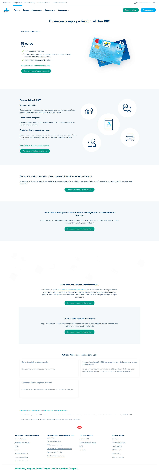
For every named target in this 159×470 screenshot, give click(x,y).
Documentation (59, 469)
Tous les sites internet (60, 3)
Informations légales (34, 469)
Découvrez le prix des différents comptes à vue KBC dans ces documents (43, 407)
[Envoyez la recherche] (130, 3)
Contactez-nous (47, 469)
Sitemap (24, 469)
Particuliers (6, 3)
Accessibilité (85, 469)
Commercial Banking (43, 3)
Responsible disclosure (73, 469)
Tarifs (18, 469)
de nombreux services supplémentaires (71, 289)
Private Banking (29, 3)
